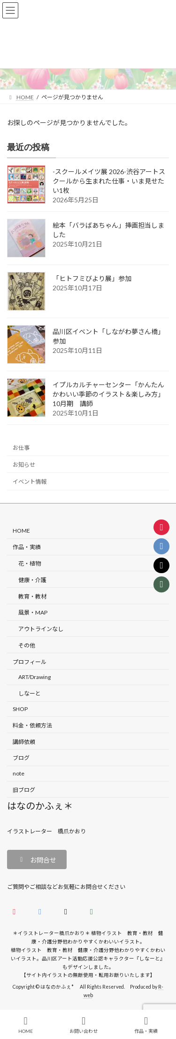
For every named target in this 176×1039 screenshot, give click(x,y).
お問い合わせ (83, 1025)
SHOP (20, 708)
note (18, 773)
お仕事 (21, 447)
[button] (37, 859)
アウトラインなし (40, 628)
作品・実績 (27, 547)
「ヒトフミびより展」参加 (92, 278)
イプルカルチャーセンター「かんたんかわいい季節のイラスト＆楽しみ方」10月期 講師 (108, 394)
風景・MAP (32, 612)
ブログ (21, 758)
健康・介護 (32, 579)
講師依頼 (24, 741)
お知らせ (24, 464)
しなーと (29, 693)
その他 (26, 645)
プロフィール (29, 661)
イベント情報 (29, 481)
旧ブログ (24, 789)
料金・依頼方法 (32, 725)
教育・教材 (32, 596)
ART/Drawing (34, 677)
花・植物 (29, 563)
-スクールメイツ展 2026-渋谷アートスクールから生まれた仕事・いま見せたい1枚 (109, 181)
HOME (21, 531)
